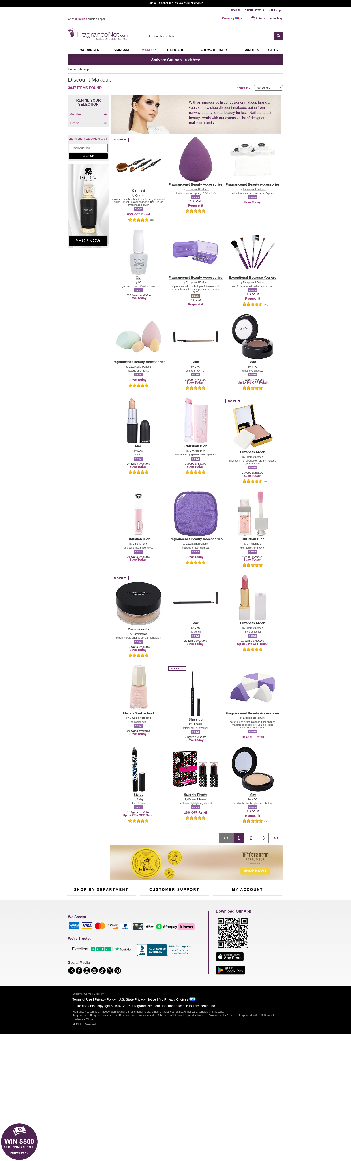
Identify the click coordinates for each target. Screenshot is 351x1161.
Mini (117, 963)
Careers (193, 964)
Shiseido (197, 724)
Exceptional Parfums (197, 189)
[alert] (233, 18)
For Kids (120, 935)
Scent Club (99, 977)
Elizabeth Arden (254, 457)
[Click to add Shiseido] (87, 233)
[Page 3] (263, 838)
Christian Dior (197, 451)
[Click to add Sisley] (87, 199)
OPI (140, 282)
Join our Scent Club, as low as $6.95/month (175, 3)
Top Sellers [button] (263, 87)
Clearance (98, 970)
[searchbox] (208, 36)
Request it (195, 205)
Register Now (221, 942)
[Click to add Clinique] (87, 209)
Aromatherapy (100, 956)
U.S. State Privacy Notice (137, 1090)
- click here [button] (175, 60)
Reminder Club (247, 942)
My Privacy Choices (173, 1090)
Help (272, 10)
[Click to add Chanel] (87, 218)
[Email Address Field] (88, 262)
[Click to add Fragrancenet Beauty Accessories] (87, 193)
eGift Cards (147, 956)
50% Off (97, 935)
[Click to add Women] (88, 136)
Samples (97, 942)
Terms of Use (82, 1090)
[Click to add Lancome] (87, 223)
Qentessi (140, 195)
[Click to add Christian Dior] (87, 204)
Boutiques (73, 967)
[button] (70, 157)
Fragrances (87, 50)
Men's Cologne (76, 953)
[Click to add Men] (88, 127)
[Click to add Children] (88, 122)
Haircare (175, 50)
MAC (197, 367)
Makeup (149, 50)
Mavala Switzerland (140, 718)
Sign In (235, 10)
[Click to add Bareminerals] (87, 214)
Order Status (254, 10)
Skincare (122, 50)
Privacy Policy (105, 1090)
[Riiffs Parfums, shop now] (88, 323)
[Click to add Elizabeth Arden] (87, 237)
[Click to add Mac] (87, 183)
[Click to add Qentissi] (87, 228)
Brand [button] (88, 144)
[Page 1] (238, 838)
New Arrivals (123, 956)
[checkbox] (88, 122)
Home (72, 69)
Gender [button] (88, 114)
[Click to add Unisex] (88, 131)
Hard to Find (123, 970)
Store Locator (173, 971)
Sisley (140, 799)
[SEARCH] (278, 36)
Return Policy (173, 935)
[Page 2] (251, 838)
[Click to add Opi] (87, 188)
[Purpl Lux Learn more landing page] (247, 956)
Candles (120, 949)
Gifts (273, 50)
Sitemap (193, 946)
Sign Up (88, 270)
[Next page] (276, 838)
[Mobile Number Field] (199, 905)
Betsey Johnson (197, 799)
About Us (146, 949)
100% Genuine (174, 964)
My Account (220, 935)
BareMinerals (140, 634)
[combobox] (213, 36)
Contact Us (147, 942)
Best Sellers (99, 963)
